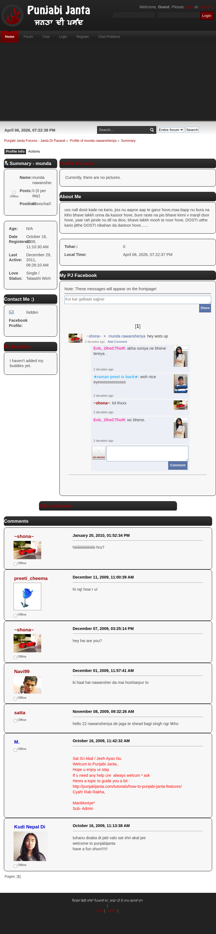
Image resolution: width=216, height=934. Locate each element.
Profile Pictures (77, 163)
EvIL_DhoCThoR (109, 348)
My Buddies (17, 346)
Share (205, 308)
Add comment (55, 506)
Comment (177, 465)
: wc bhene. (119, 420)
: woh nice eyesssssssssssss (124, 379)
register (205, 7)
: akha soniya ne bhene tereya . (129, 351)
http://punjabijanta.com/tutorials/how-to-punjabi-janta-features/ (127, 786)
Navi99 (22, 671)
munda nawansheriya (126, 336)
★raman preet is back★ (115, 377)
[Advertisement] (108, 82)
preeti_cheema (31, 578)
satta (19, 712)
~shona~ (94, 336)
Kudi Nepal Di (29, 827)
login (189, 7)
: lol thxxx (109, 403)
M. (16, 742)
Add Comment (117, 341)
